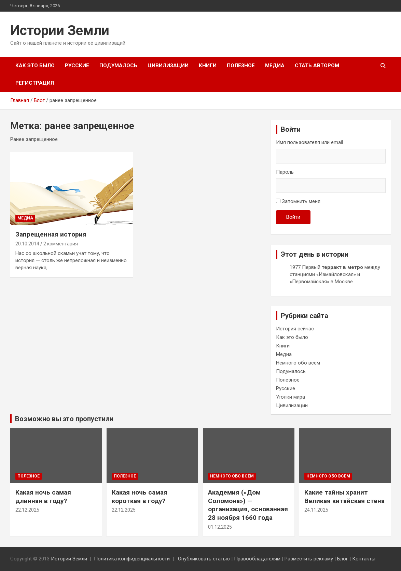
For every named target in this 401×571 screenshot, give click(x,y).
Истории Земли (59, 31)
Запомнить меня (301, 201)
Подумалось (118, 65)
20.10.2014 (27, 243)
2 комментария (60, 243)
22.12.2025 (27, 510)
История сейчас (295, 329)
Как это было (35, 65)
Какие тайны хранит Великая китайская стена (344, 496)
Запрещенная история (50, 234)
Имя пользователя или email (309, 142)
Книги (208, 65)
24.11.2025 (316, 510)
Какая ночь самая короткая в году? (139, 496)
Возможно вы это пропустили (64, 419)
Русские (77, 65)
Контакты (363, 559)
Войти (293, 217)
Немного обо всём (298, 363)
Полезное (241, 65)
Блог (342, 559)
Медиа (275, 65)
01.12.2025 (220, 527)
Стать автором (317, 65)
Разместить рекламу (309, 559)
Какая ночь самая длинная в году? (43, 496)
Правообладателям (257, 559)
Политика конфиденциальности (132, 559)
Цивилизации (168, 65)
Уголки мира (290, 397)
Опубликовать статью (204, 559)
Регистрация (34, 83)
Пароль (285, 172)
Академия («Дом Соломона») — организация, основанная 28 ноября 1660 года (248, 505)
